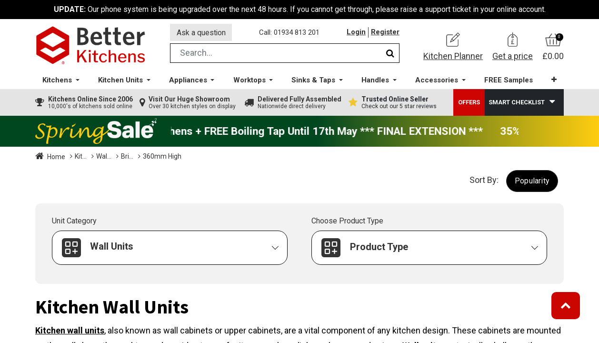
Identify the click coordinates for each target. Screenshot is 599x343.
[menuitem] (508, 81)
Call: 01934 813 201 (290, 33)
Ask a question (201, 32)
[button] (554, 80)
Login (356, 33)
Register (385, 33)
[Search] (390, 54)
